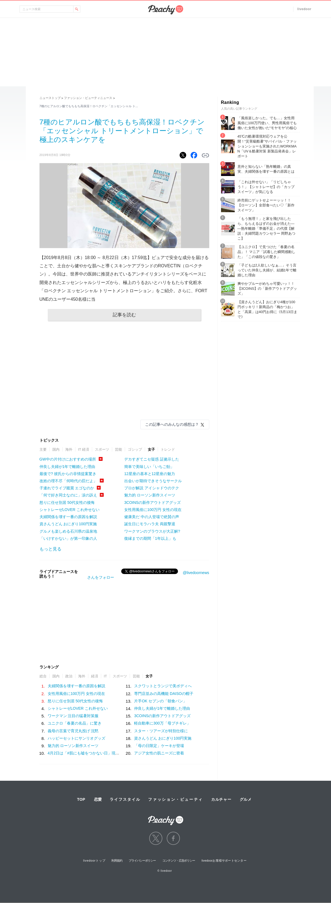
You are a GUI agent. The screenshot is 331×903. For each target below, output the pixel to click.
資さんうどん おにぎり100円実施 (68, 524)
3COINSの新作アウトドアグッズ (152, 502)
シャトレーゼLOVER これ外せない (69, 509)
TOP (81, 799)
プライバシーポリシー (142, 860)
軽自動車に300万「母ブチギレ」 (162, 723)
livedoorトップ (94, 860)
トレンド (168, 449)
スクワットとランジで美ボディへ (163, 686)
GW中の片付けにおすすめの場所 (67, 459)
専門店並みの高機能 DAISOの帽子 (163, 693)
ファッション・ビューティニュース (88, 98)
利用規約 (116, 860)
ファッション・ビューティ (175, 799)
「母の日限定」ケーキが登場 (159, 745)
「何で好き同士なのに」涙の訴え (68, 495)
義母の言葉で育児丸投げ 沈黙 (73, 731)
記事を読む (124, 314)
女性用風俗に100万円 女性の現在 (153, 509)
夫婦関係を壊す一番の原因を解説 (68, 517)
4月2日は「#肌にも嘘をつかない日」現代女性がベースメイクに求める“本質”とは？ (119, 753)
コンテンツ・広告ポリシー (178, 860)
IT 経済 (83, 449)
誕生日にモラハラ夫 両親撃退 (149, 524)
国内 (56, 449)
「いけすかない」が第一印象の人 (68, 538)
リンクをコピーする (205, 155)
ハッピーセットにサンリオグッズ (76, 738)
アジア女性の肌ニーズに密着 (159, 753)
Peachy (165, 10)
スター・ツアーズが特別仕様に (161, 731)
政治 (68, 676)
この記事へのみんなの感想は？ (172, 424)
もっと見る (50, 549)
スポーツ (102, 449)
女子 (151, 449)
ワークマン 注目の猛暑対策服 (73, 716)
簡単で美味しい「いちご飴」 (149, 466)
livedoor (304, 9)
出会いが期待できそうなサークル (153, 481)
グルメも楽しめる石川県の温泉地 (68, 531)
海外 (68, 449)
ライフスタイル (125, 799)
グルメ (246, 799)
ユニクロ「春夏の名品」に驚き (74, 723)
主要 (43, 449)
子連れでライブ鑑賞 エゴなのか (66, 488)
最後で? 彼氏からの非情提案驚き (68, 474)
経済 (94, 676)
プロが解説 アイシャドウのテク (151, 488)
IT (105, 676)
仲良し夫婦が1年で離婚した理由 (67, 466)
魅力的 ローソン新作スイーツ (149, 495)
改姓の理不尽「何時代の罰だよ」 (68, 481)
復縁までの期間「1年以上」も (150, 538)
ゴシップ (135, 449)
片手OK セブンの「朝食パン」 (160, 701)
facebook (173, 838)
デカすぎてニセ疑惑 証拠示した (151, 459)
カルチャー (221, 799)
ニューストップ (50, 98)
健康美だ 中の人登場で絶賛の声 (151, 517)
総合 (43, 676)
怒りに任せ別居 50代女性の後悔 (67, 502)
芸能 (118, 449)
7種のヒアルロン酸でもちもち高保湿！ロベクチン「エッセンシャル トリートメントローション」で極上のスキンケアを (122, 131)
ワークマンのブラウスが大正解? (152, 531)
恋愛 (98, 799)
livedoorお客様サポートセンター (224, 860)
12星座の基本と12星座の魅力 (149, 474)
